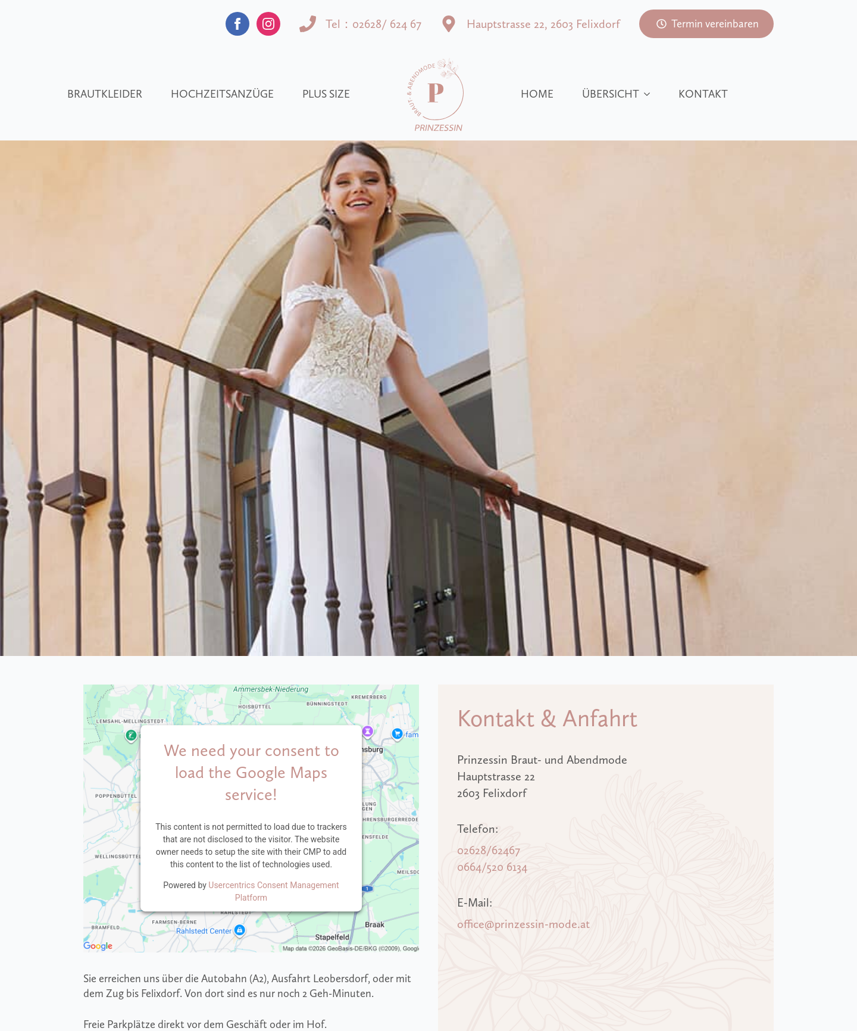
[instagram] (268, 24)
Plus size (326, 94)
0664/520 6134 (492, 867)
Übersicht (610, 94)
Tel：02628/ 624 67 (373, 24)
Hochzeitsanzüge (222, 94)
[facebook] (237, 24)
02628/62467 (488, 850)
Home (537, 94)
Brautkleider (104, 94)
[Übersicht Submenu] (649, 94)
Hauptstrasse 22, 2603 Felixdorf (543, 24)
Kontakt (703, 94)
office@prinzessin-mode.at (523, 924)
